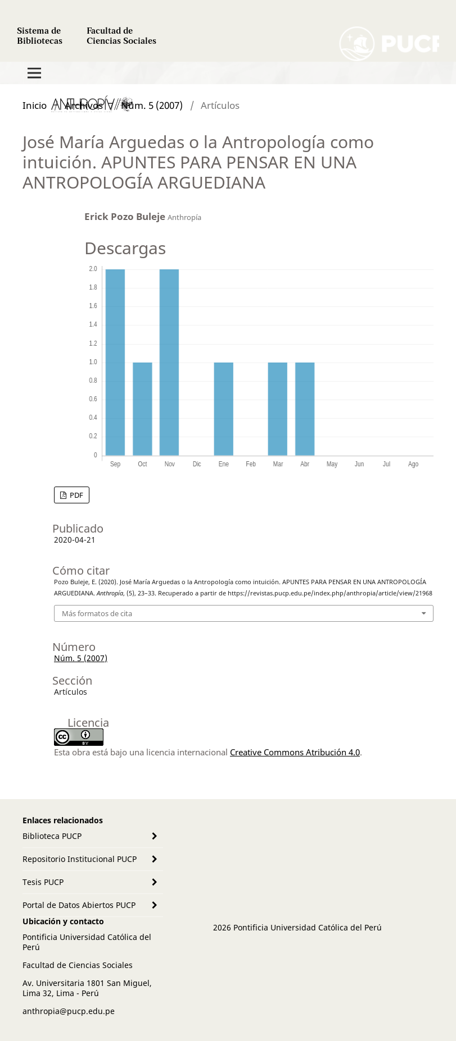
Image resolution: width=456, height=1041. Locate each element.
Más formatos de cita (97, 613)
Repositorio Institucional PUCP (79, 859)
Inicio (34, 105)
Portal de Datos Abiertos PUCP (79, 905)
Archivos (84, 105)
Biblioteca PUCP (52, 836)
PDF (75, 495)
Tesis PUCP (43, 882)
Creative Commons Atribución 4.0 (295, 752)
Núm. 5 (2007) (152, 105)
